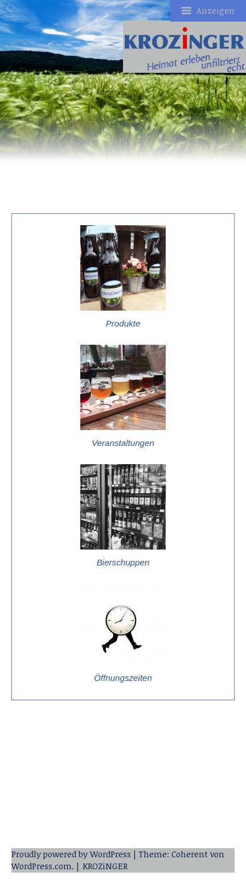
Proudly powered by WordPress (71, 854)
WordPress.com (41, 866)
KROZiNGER (105, 866)
